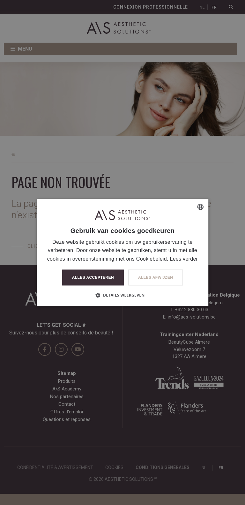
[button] (122, 295)
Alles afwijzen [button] (155, 277)
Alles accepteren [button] (93, 277)
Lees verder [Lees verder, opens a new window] (184, 259)
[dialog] (122, 252)
